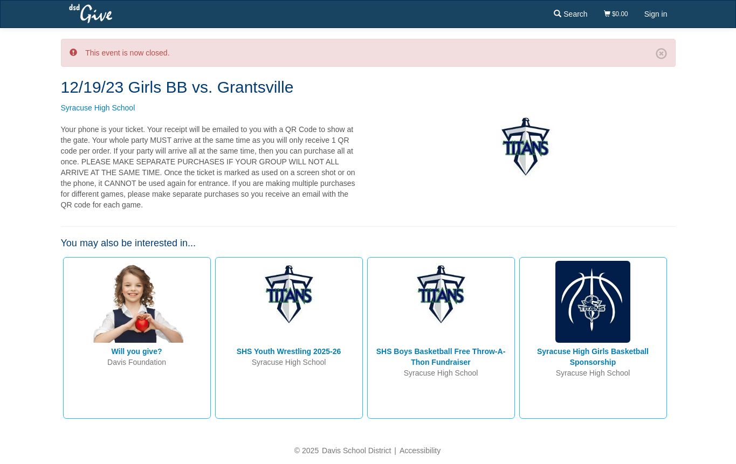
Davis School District (356, 450)
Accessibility (420, 450)
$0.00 (616, 14)
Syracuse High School (98, 107)
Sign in (656, 14)
